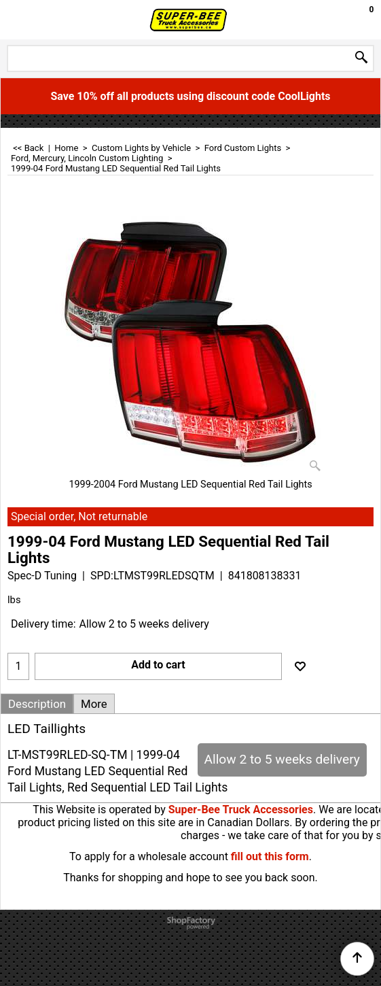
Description (37, 704)
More (94, 704)
